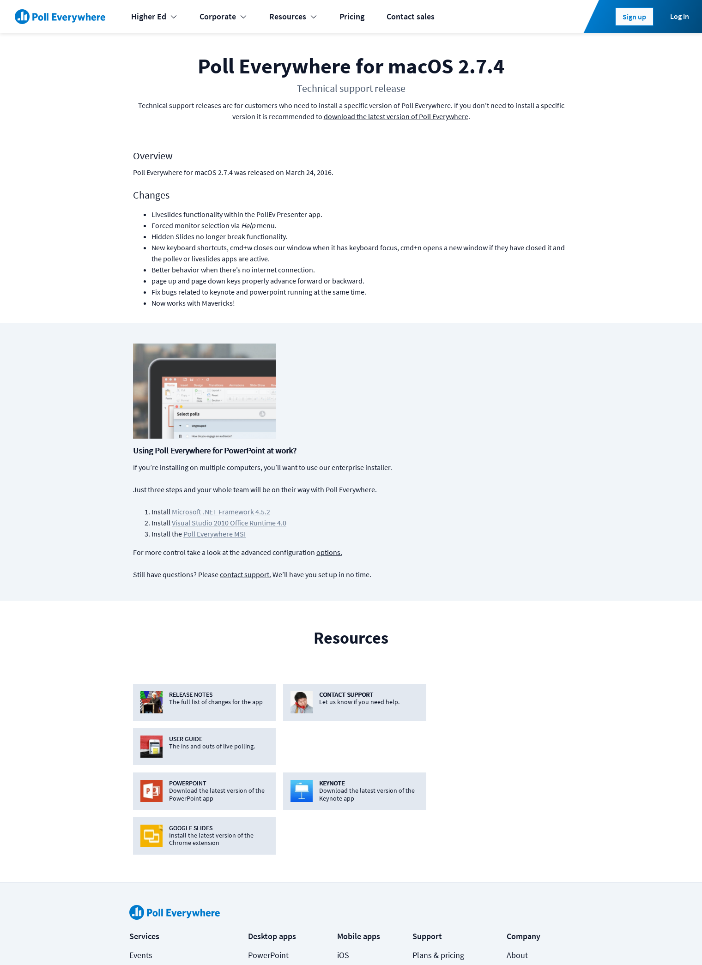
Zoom (258, 874)
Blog (515, 782)
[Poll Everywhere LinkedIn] (492, 942)
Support (426, 819)
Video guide (432, 874)
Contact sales (411, 16)
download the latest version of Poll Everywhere (396, 116)
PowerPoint (268, 763)
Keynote (262, 782)
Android (351, 782)
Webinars (428, 892)
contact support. (393, 471)
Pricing (351, 16)
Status (139, 942)
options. (477, 449)
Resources (293, 16)
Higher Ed (154, 16)
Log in (679, 16)
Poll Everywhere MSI (362, 431)
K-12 (137, 800)
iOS (343, 763)
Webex (259, 855)
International (152, 837)
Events (140, 763)
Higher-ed (146, 819)
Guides (424, 855)
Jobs (515, 800)
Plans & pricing (438, 763)
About (517, 763)
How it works (435, 800)
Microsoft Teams (276, 819)
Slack (257, 837)
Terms (221, 942)
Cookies (184, 942)
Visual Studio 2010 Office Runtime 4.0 (377, 420)
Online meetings (158, 874)
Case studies (434, 837)
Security (521, 819)
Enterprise (147, 855)
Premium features (443, 782)
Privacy (257, 942)
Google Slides (272, 800)
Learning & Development (172, 782)
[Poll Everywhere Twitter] (511, 942)
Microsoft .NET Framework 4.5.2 (369, 409)
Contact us (548, 942)
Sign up (634, 16)
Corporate (223, 16)
